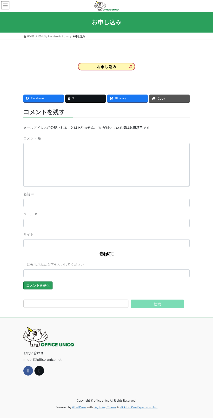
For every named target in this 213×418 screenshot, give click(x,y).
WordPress (79, 407)
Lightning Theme (104, 407)
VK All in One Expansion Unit (139, 407)
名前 (28, 194)
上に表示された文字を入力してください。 (55, 264)
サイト (28, 234)
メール (30, 214)
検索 (157, 304)
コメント (32, 138)
